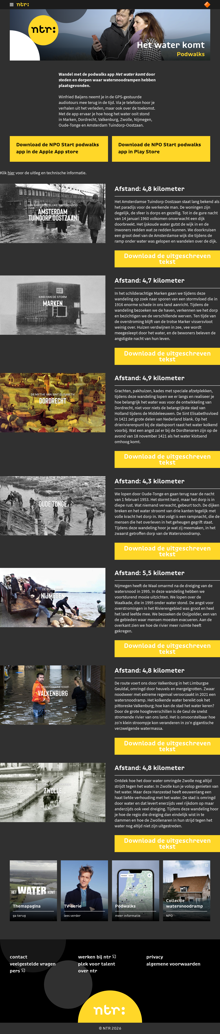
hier (11, 172)
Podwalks (191, 54)
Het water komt (171, 44)
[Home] (22, 5)
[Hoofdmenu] (11, 4)
